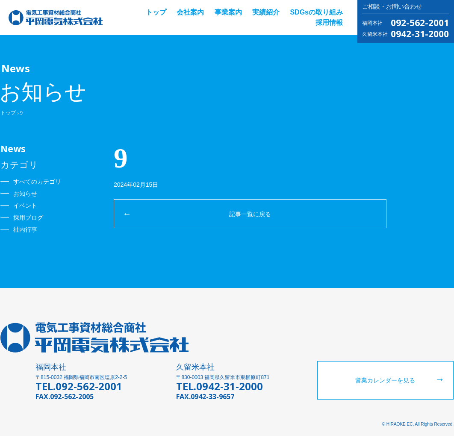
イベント (25, 205)
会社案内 (190, 12)
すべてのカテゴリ (37, 181)
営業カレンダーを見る (385, 385)
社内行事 (25, 229)
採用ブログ (28, 217)
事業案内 (228, 12)
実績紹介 (266, 12)
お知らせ (25, 193)
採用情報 (329, 22)
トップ (156, 12)
